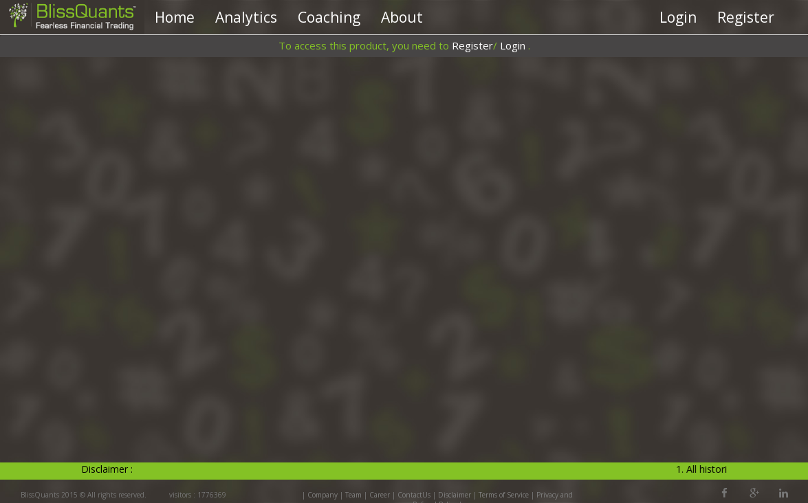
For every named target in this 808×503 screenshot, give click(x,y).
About (402, 17)
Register (745, 17)
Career (379, 495)
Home (175, 17)
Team (353, 495)
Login (678, 17)
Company (322, 495)
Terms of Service (504, 495)
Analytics (246, 17)
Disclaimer (454, 495)
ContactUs (413, 495)
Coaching (329, 17)
